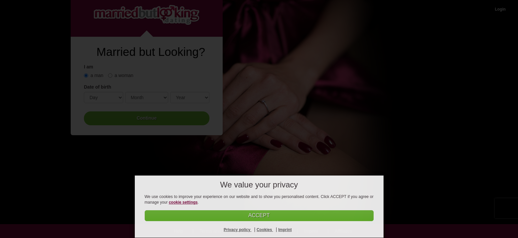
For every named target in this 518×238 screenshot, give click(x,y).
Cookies (265, 229)
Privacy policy (237, 229)
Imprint (285, 229)
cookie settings (183, 202)
